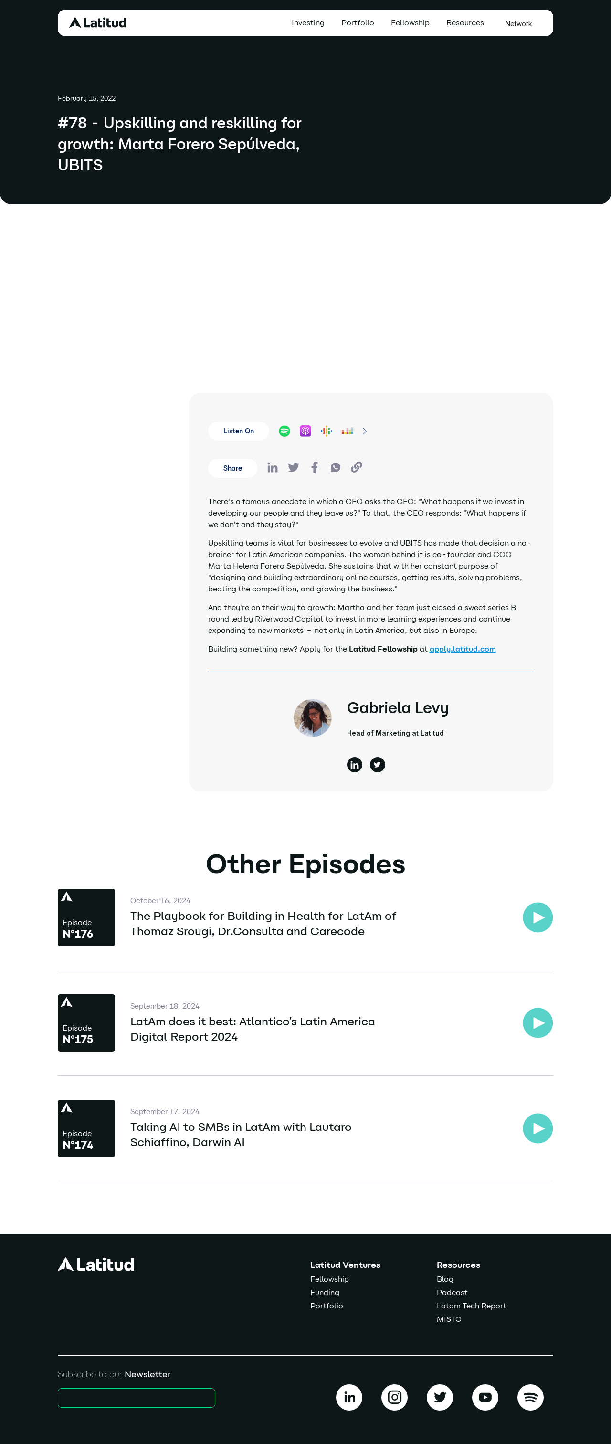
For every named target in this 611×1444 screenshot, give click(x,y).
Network (519, 24)
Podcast (452, 1292)
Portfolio (357, 23)
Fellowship (410, 23)
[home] (97, 22)
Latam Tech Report (471, 1306)
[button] (467, 23)
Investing (308, 23)
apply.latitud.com (463, 649)
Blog (445, 1279)
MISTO (449, 1319)
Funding (324, 1292)
